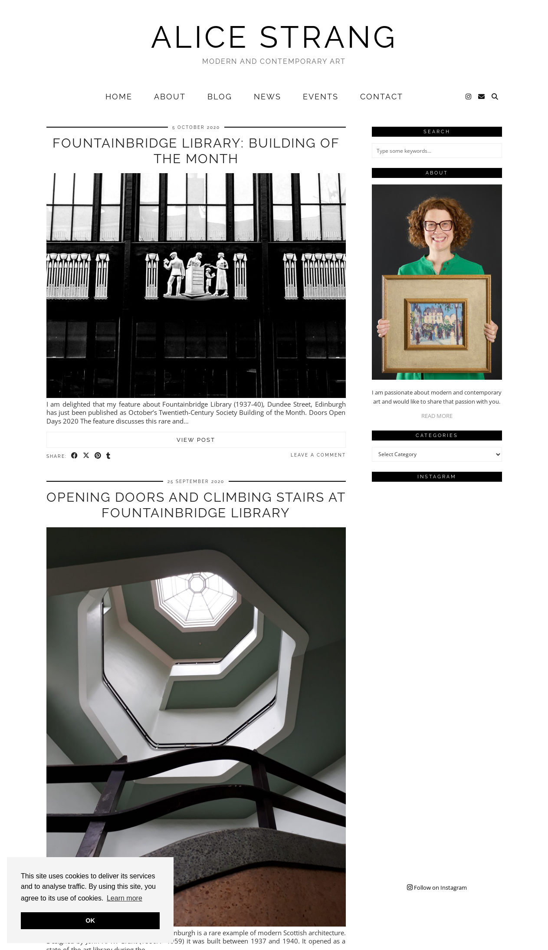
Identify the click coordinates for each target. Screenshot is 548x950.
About (170, 96)
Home (118, 96)
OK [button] (90, 920)
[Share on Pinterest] (98, 455)
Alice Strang (274, 37)
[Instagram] (469, 97)
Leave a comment (318, 455)
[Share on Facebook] (75, 455)
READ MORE (437, 416)
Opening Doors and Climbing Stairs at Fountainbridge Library (196, 505)
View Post (196, 440)
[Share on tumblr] (108, 455)
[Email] (482, 97)
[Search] (495, 97)
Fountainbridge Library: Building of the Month (196, 150)
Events (320, 96)
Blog (219, 96)
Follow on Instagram (437, 887)
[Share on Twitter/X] (86, 455)
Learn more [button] (124, 898)
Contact (381, 96)
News (267, 96)
